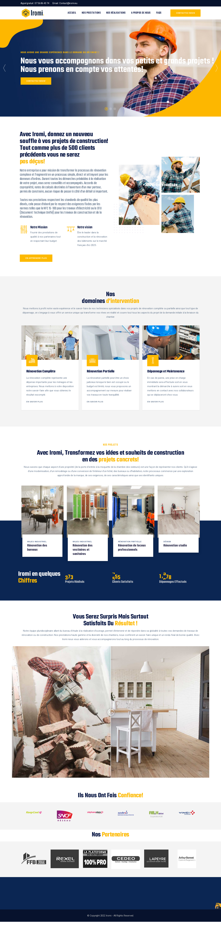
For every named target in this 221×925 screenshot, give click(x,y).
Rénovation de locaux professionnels (132, 547)
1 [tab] (106, 108)
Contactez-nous (185, 13)
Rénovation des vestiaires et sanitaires (83, 549)
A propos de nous (141, 13)
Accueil (72, 13)
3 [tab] (114, 109)
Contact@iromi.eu (68, 3)
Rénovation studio (175, 545)
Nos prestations (91, 13)
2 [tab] (110, 109)
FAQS (158, 13)
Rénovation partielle (130, 541)
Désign (167, 541)
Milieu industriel (37, 541)
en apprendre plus (36, 258)
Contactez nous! (37, 81)
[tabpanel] (110, 68)
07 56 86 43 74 (41, 3)
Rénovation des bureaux (37, 547)
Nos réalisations (116, 13)
